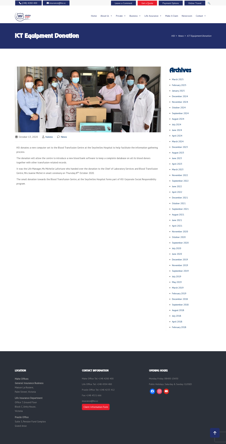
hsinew (49, 136)
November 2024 (180, 101)
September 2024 (180, 113)
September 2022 (180, 180)
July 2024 (176, 124)
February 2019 (179, 293)
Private (121, 16)
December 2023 (180, 147)
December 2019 (180, 259)
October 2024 (179, 107)
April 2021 (177, 225)
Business (135, 16)
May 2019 (177, 282)
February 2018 (179, 327)
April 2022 (177, 192)
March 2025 (178, 79)
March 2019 (178, 287)
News (64, 136)
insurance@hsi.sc (90, 401)
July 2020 (176, 248)
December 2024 (180, 96)
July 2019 (176, 276)
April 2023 (177, 163)
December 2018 (180, 299)
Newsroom (187, 15)
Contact (201, 16)
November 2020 (180, 231)
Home (94, 15)
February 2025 (179, 85)
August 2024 (178, 118)
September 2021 (180, 209)
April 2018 (177, 321)
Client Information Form (96, 406)
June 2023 (177, 158)
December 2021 (180, 197)
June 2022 (177, 186)
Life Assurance (153, 16)
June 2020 (177, 253)
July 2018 (176, 315)
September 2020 (180, 242)
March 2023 (178, 169)
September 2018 (180, 304)
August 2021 (178, 214)
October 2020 (179, 237)
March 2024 (178, 141)
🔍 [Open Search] (209, 3)
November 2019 (180, 265)
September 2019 (180, 270)
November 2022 (180, 175)
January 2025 (178, 90)
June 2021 (177, 220)
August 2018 (178, 310)
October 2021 (179, 203)
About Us (106, 16)
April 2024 (177, 135)
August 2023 (178, 152)
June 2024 (177, 130)
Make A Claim (171, 15)
